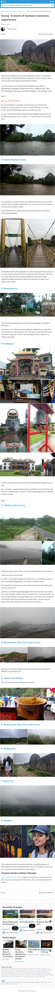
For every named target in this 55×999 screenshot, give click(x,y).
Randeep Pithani (34, 954)
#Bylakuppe (37, 982)
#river (12, 984)
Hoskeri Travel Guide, (27, 975)
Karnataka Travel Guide (9, 11)
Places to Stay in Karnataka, (21, 968)
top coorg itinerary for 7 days (11, 877)
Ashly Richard (46, 954)
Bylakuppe (7, 344)
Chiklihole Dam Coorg (13, 505)
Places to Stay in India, (21, 970)
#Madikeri (8, 984)
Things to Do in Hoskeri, (24, 973)
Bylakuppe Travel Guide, (12, 973)
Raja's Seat (7, 781)
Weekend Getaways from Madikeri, (40, 975)
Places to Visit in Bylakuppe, (20, 971)
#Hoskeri (3, 984)
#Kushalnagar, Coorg (6, 982)
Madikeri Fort (9, 749)
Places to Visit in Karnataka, (7, 968)
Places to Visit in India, (32, 970)
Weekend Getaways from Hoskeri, (39, 973)
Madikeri (6, 821)
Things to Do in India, (10, 970)
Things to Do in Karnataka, (35, 968)
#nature (16, 984)
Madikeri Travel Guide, (40, 976)
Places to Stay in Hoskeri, (15, 975)
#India (24, 982)
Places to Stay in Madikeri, (16, 976)
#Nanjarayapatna (30, 982)
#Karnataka (19, 982)
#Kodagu (14, 982)
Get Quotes (15, 928)
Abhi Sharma (20, 961)
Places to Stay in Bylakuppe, (34, 971)
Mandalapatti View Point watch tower (20, 642)
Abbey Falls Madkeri (12, 678)
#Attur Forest (44, 982)
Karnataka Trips (21, 11)
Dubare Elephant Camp (13, 160)
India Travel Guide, (42, 970)
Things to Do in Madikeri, (28, 976)
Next (50, 921)
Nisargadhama (9, 288)
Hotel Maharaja (10, 101)
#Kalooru (50, 982)
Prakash (6, 959)
